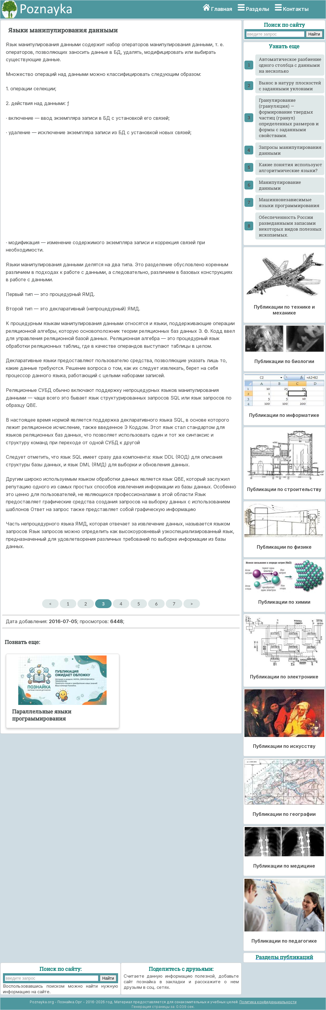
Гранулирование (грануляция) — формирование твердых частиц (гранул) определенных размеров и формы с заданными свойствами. (289, 117)
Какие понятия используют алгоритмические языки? (290, 167)
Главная (221, 9)
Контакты (296, 9)
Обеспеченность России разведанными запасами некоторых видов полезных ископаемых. (290, 226)
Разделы (257, 9)
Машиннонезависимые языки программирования (289, 202)
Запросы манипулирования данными (290, 150)
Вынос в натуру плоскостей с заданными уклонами (290, 85)
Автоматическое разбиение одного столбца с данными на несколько (290, 65)
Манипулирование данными (280, 185)
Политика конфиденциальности (268, 1002)
